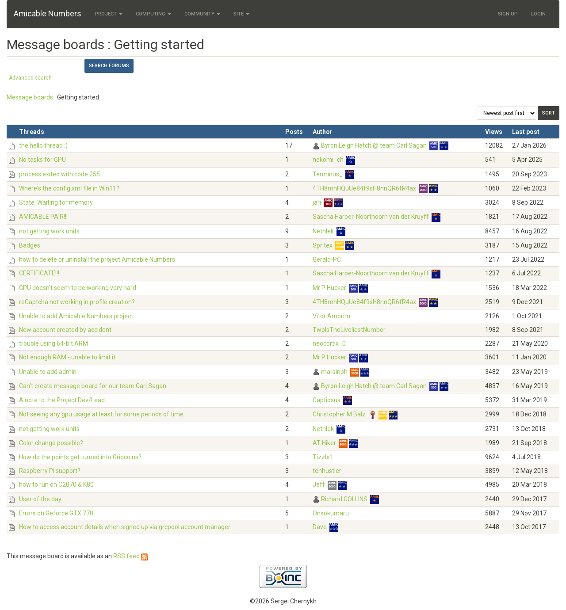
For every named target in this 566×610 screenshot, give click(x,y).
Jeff (319, 484)
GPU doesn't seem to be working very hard (77, 287)
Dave (320, 526)
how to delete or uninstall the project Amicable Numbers (97, 259)
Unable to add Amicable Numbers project (76, 316)
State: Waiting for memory (56, 202)
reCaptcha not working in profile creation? (77, 301)
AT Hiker (324, 442)
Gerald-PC (327, 259)
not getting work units (49, 231)
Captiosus (326, 400)
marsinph (334, 371)
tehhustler (327, 470)
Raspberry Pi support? (49, 470)
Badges (29, 245)
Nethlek (323, 231)
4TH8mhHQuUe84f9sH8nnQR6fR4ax (364, 188)
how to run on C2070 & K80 (56, 484)
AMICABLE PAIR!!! (43, 216)
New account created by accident (65, 329)
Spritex (323, 245)
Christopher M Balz (339, 414)
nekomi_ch (328, 159)
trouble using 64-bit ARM (53, 343)
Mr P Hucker (329, 287)
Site (241, 14)
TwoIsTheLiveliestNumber (349, 329)
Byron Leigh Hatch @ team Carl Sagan (374, 145)
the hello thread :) (43, 145)
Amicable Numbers (47, 13)
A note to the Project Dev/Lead (62, 400)
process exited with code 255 (59, 174)
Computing (153, 14)
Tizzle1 (323, 457)
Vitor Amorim (331, 316)
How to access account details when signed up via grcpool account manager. (125, 526)
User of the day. (40, 499)
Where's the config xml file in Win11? (69, 188)
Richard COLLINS (344, 499)
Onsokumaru (331, 513)
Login (538, 14)
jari (317, 202)
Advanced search (30, 78)
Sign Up (508, 14)
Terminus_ (328, 174)
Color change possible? (51, 442)
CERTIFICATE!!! (39, 273)
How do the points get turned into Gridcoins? (80, 457)
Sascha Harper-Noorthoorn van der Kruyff (371, 216)
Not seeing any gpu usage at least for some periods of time (101, 414)
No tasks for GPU (42, 159)
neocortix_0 (329, 343)
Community (202, 14)
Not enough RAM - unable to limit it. (68, 357)
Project (108, 14)
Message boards (30, 97)
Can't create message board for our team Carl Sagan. (93, 385)
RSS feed (130, 556)
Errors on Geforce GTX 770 (56, 513)
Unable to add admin (47, 371)
